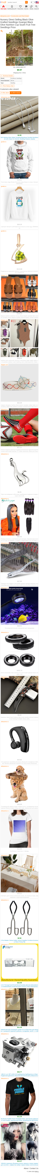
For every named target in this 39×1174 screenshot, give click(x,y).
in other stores (15, 93)
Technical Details (7, 75)
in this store (5, 93)
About (26, 1168)
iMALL (37, 1171)
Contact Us (34, 1168)
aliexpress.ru (5, 409)
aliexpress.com (5, 97)
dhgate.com (4, 275)
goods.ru (3, 141)
